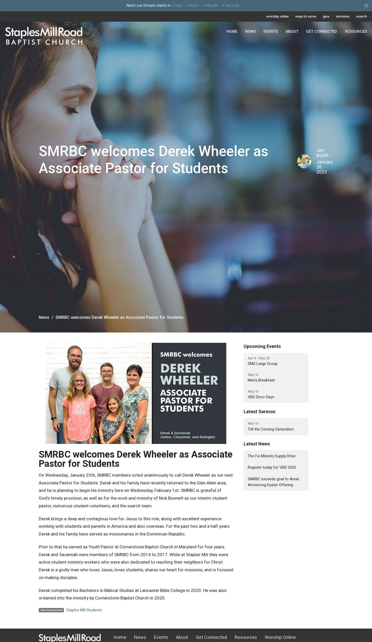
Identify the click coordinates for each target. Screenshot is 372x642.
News (250, 31)
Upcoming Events (262, 346)
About (291, 31)
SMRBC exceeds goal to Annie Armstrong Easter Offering (273, 482)
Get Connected (321, 31)
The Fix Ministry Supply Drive (272, 456)
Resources (356, 31)
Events (271, 31)
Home (231, 31)
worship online (277, 16)
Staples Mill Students (84, 610)
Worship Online (280, 637)
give (326, 16)
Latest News (257, 443)
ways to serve (305, 16)
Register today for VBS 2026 (272, 467)
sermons (343, 16)
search (361, 16)
